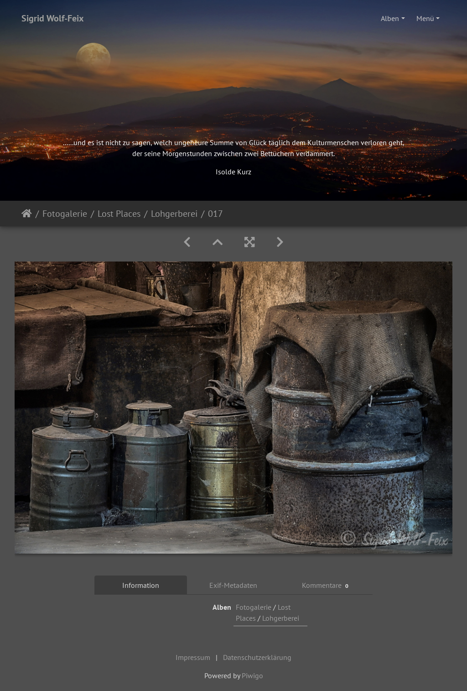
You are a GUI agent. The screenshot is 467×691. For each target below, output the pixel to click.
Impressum (193, 657)
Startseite (26, 213)
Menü (425, 18)
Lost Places (119, 214)
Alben (390, 18)
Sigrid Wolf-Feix (52, 18)
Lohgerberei (174, 214)
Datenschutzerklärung (257, 657)
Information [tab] (140, 585)
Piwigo (252, 675)
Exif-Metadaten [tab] (233, 585)
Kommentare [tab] (326, 585)
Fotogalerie (64, 214)
